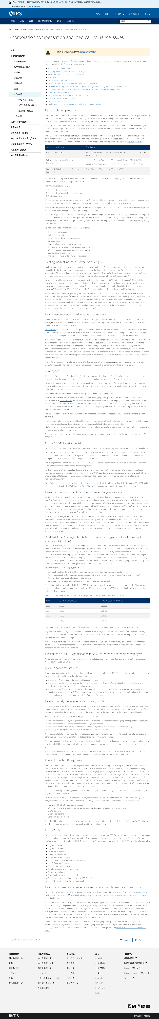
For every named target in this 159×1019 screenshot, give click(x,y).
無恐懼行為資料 (46, 983)
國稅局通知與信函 (74, 958)
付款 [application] (22, 21)
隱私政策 (138, 1016)
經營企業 (16, 83)
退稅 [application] (31, 21)
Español (98, 958)
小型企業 (39, 29)
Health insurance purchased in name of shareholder (68, 74)
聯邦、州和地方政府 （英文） (24, 138)
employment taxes (134, 141)
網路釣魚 (71, 968)
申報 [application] (13, 21)
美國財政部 (130, 958)
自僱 (14, 89)
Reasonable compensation (59, 68)
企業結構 (16, 78)
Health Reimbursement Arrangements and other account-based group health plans (81, 104)
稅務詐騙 (71, 973)
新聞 (106, 14)
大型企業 (16, 116)
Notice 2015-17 (51, 448)
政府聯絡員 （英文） (20, 133)
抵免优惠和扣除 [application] (45, 21)
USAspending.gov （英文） (136, 973)
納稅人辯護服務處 (46, 963)
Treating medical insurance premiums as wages (67, 71)
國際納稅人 (15, 127)
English (98, 993)
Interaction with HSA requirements (62, 98)
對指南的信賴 (44, 988)
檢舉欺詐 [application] (70, 21)
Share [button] (125, 940)
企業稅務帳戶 (18, 61)
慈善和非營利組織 (18, 121)
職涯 (11, 963)
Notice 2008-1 (50, 329)
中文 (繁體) (118, 14)
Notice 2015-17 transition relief (60, 80)
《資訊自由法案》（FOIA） (49, 978)
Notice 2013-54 (66, 400)
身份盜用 (71, 963)
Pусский (98, 978)
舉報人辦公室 (73, 983)
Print (140, 940)
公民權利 (42, 973)
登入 (147, 14)
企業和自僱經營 (27, 29)
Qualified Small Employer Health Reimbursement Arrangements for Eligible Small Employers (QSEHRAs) (89, 86)
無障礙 (147, 1016)
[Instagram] (138, 1006)
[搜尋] (135, 21)
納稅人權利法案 (45, 958)
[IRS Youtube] (148, 1006)
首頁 (11, 29)
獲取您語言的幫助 (88, 52)
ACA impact (52, 77)
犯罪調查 (71, 978)
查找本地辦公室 (16, 983)
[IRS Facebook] (129, 1006)
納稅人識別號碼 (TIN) (20, 155)
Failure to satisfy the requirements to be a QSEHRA (68, 95)
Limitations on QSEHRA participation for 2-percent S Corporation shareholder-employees (84, 89)
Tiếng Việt (99, 983)
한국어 (98, 973)
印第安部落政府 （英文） (22, 144)
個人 (13, 50)
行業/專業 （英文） (24, 99)
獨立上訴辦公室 (45, 968)
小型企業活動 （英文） (26, 105)
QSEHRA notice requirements (59, 92)
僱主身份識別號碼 (20, 67)
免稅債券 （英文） (19, 149)
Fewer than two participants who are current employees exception (74, 83)
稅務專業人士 (134, 14)
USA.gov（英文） (132, 968)
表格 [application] (59, 21)
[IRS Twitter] (134, 1007)
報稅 (17, 29)
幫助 (98, 14)
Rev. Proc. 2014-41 (81, 486)
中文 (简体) (100, 963)
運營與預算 (14, 968)
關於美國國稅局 (16, 958)
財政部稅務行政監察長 (135, 963)
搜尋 (149, 21)
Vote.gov (129, 978)
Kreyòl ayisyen (101, 988)
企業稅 (15, 72)
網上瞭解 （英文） (24, 110)
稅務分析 (13, 973)
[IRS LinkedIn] (143, 1007)
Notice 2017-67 (54, 101)
